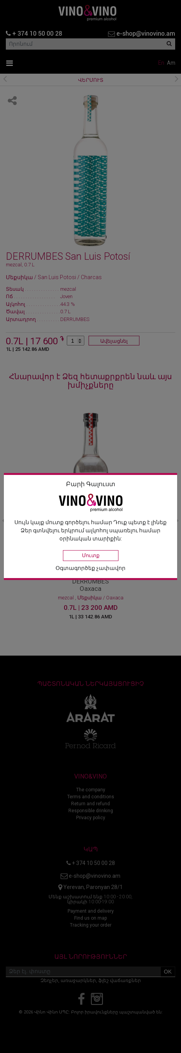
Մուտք (90, 555)
